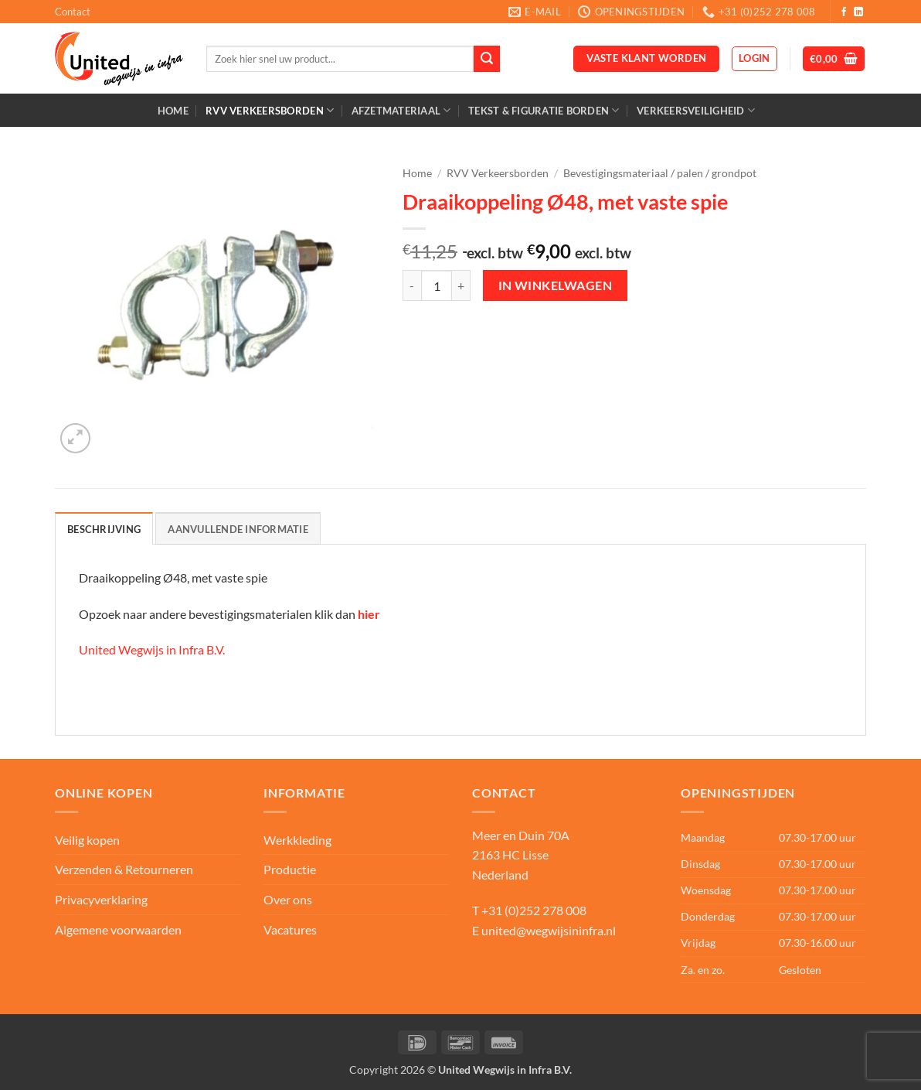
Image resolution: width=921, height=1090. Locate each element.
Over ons (287, 899)
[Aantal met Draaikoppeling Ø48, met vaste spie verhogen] (461, 285)
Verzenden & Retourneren (124, 869)
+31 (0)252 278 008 (533, 910)
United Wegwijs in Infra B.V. (152, 649)
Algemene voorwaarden (118, 929)
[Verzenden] (487, 59)
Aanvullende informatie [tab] (238, 529)
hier (369, 614)
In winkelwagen (555, 285)
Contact (72, 11)
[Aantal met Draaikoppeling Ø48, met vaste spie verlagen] (412, 285)
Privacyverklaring (101, 899)
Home (173, 110)
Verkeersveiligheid (696, 110)
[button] (754, 58)
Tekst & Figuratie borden (544, 110)
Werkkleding (297, 839)
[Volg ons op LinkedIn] (858, 12)
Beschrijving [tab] (104, 529)
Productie (289, 869)
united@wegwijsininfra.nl (548, 930)
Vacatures (290, 929)
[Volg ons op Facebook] (843, 12)
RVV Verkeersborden (270, 110)
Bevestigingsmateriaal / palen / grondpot (659, 173)
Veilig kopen (87, 839)
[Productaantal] (436, 285)
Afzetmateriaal (401, 110)
